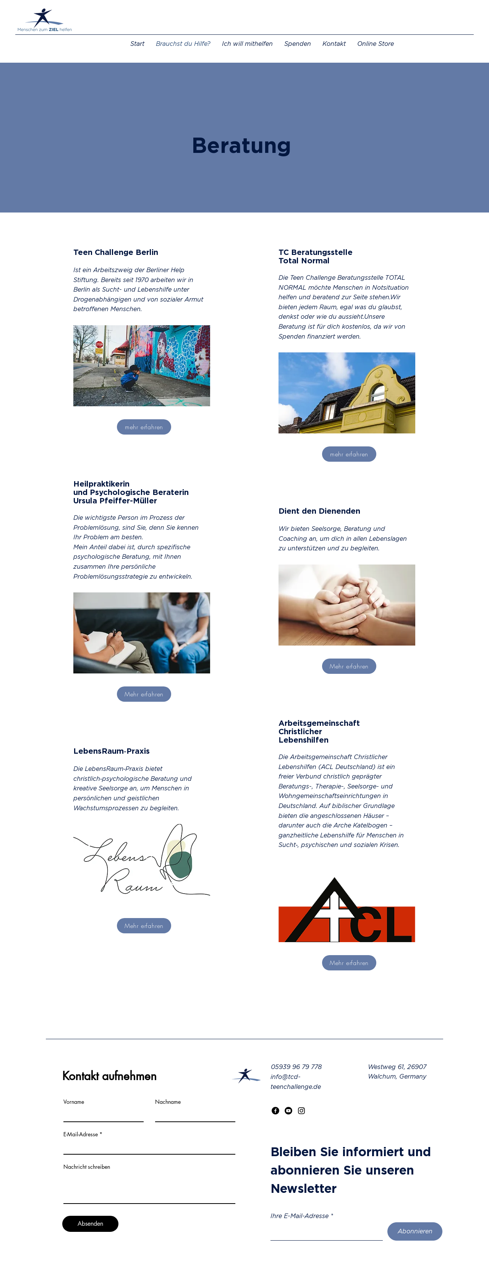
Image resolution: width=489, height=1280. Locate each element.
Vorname (73, 1102)
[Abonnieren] (414, 1231)
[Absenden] (90, 1224)
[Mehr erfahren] (144, 694)
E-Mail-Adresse (80, 1134)
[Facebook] (275, 1110)
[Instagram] (301, 1110)
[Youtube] (288, 1110)
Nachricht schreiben (86, 1167)
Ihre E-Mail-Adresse (299, 1216)
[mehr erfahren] (144, 427)
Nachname (168, 1102)
